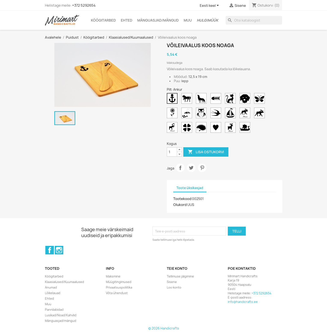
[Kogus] (172, 152)
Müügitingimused (118, 282)
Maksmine (113, 276)
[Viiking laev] (246, 128)
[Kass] (231, 99)
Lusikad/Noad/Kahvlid (60, 315)
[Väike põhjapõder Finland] (231, 128)
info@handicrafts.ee (243, 302)
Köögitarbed (103, 20)
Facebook (49, 250)
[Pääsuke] (216, 114)
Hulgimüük (207, 20)
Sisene (172, 282)
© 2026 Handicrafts (163, 328)
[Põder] (260, 114)
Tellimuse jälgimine (180, 276)
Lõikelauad (52, 293)
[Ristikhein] (187, 128)
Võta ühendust (117, 293)
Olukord (180, 205)
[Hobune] (187, 99)
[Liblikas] (260, 99)
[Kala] (216, 99)
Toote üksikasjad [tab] (189, 188)
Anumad (51, 287)
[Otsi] (254, 20)
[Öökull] (202, 114)
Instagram (59, 250)
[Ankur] (173, 99)
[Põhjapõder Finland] (173, 128)
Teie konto (177, 268)
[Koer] (246, 99)
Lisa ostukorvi (206, 152)
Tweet (191, 167)
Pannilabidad (54, 310)
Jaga (180, 167)
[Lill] (173, 114)
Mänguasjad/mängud (158, 20)
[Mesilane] (187, 114)
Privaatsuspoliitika (119, 287)
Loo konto (174, 287)
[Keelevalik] (210, 5)
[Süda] (216, 128)
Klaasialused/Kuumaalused (64, 282)
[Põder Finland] (246, 114)
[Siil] (202, 128)
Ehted (126, 20)
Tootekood (182, 199)
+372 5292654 (84, 5)
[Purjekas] (231, 114)
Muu (188, 20)
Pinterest (202, 167)
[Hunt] (202, 99)
